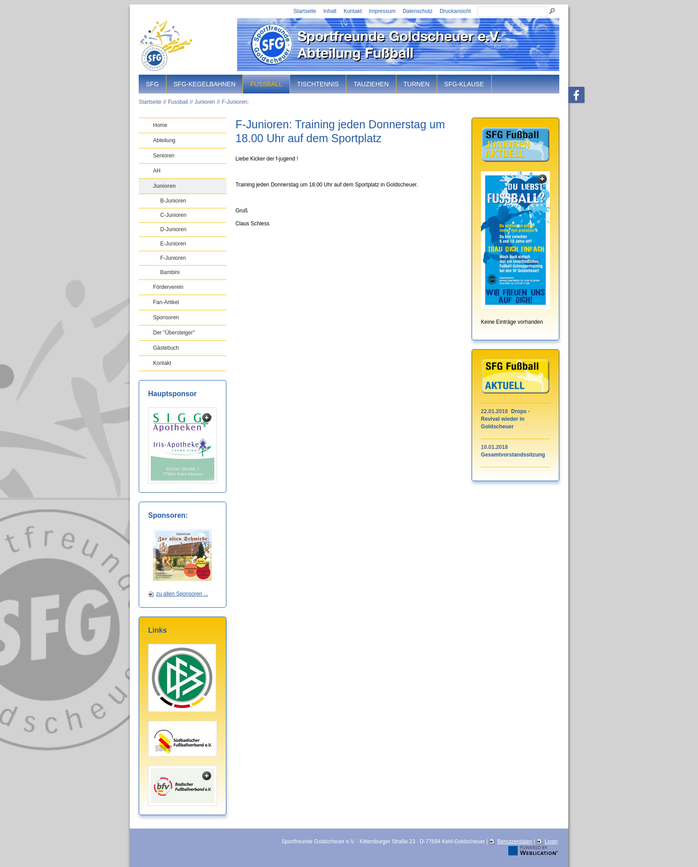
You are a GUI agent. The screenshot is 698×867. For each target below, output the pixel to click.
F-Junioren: (235, 102)
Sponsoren (166, 317)
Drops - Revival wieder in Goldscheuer (505, 419)
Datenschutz (418, 11)
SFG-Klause (464, 84)
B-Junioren (173, 201)
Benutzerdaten (514, 841)
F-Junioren (173, 258)
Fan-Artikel (166, 302)
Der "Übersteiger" (174, 333)
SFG (152, 84)
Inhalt (329, 11)
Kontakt (353, 11)
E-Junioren (173, 244)
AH (157, 171)
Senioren (163, 155)
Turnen (417, 84)
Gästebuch (166, 348)
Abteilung (164, 140)
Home (160, 125)
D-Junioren (173, 229)
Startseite (305, 11)
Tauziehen (370, 84)
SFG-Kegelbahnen (204, 84)
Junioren (205, 102)
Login (551, 841)
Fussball (266, 84)
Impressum (382, 11)
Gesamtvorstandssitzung (513, 455)
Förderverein (168, 287)
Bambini (169, 272)
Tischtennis (318, 84)
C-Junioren (173, 215)
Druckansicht (455, 11)
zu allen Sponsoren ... (182, 594)
